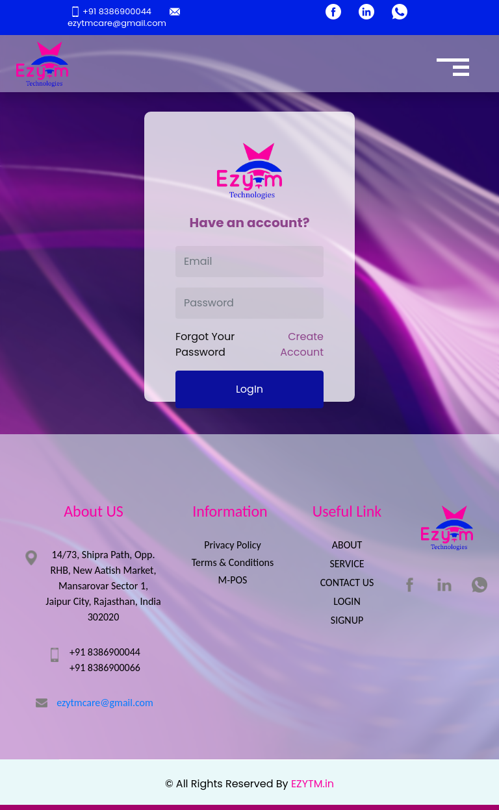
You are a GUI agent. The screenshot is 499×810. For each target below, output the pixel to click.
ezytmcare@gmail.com (123, 17)
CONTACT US (347, 582)
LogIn (249, 389)
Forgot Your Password (205, 344)
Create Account (302, 344)
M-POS (233, 580)
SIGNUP (347, 620)
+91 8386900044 (112, 11)
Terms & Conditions (233, 562)
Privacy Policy (232, 545)
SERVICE (346, 564)
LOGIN (346, 601)
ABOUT (347, 545)
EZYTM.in (312, 783)
